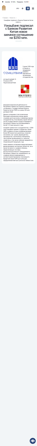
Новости (12, 18)
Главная (5, 18)
